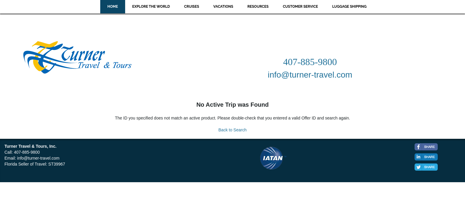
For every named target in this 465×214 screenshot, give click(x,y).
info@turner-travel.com (38, 158)
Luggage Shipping (349, 6)
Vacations (223, 6)
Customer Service (300, 6)
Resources (257, 6)
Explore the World (151, 6)
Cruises (191, 6)
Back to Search (233, 130)
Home (112, 6)
